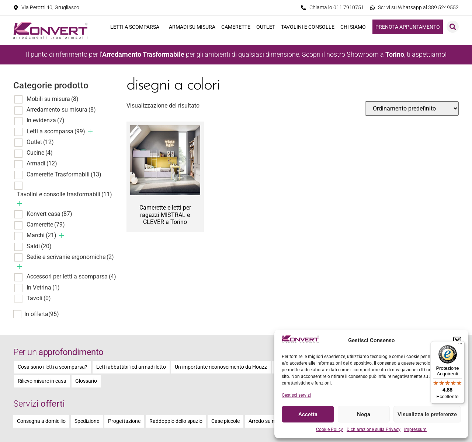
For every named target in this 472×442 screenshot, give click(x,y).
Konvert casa (49, 213)
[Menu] (460, 345)
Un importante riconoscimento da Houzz (221, 367)
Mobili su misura (53, 98)
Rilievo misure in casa (42, 381)
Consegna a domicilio (41, 421)
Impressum (415, 429)
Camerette (235, 27)
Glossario (86, 381)
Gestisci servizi (296, 395)
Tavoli (39, 298)
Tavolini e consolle (307, 27)
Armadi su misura (192, 27)
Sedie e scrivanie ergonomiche (70, 256)
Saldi (39, 246)
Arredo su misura (268, 421)
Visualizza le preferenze (427, 414)
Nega (363, 414)
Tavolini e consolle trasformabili (64, 194)
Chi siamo (354, 27)
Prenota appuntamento (407, 27)
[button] (457, 340)
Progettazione (124, 421)
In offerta (41, 314)
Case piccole (225, 421)
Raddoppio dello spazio (175, 421)
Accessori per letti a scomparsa (71, 276)
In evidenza (46, 120)
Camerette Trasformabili (64, 174)
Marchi (41, 235)
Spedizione (86, 421)
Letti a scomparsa (136, 27)
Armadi (42, 163)
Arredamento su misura (61, 109)
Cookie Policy (329, 429)
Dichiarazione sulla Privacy (373, 429)
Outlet (265, 27)
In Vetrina (43, 287)
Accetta (307, 414)
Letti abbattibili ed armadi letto (131, 367)
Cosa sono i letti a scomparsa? (52, 367)
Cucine (40, 152)
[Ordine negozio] (412, 108)
